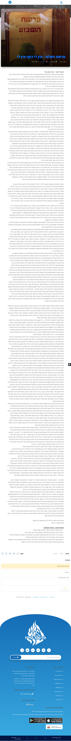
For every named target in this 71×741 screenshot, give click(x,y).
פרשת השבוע (42, 61)
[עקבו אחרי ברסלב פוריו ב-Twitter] (38, 650)
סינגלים (55, 553)
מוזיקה (61, 553)
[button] (69, 364)
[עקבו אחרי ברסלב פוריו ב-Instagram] (44, 650)
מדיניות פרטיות (45, 738)
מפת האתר (27, 738)
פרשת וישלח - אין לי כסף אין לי (41, 56)
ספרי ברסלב (59, 696)
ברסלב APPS (59, 683)
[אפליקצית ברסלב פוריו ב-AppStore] (54, 720)
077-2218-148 (25, 694)
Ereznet (19, 737)
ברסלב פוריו (59, 671)
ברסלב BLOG (59, 692)
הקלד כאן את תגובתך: (63, 577)
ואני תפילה (59, 700)
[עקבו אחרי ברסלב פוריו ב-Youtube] (27, 650)
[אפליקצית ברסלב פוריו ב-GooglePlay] (37, 720)
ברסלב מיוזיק (59, 675)
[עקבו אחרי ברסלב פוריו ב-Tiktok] (33, 650)
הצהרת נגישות (36, 738)
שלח (65, 588)
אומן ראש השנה (58, 679)
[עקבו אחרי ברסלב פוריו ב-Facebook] (49, 650)
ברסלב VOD (59, 688)
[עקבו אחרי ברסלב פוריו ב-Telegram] (22, 650)
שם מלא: (67, 572)
